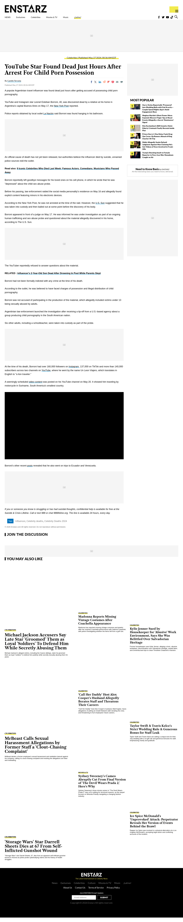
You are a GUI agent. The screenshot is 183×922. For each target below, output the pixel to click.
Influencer (20, 525)
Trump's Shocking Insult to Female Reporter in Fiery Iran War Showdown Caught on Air (157, 159)
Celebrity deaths (35, 525)
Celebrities (47, 18)
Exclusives (26, 18)
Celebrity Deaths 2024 (55, 525)
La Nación (48, 118)
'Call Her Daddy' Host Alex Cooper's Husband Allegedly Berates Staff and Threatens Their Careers (98, 704)
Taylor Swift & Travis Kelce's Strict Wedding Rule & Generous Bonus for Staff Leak (153, 734)
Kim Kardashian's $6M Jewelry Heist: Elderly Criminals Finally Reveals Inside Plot (158, 132)
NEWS (9, 18)
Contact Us (80, 892)
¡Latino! (104, 18)
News (55, 887)
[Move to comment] (122, 86)
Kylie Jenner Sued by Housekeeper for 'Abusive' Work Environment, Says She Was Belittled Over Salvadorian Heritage (153, 640)
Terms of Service (96, 892)
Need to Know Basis (147, 173)
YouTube (46, 375)
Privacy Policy (113, 892)
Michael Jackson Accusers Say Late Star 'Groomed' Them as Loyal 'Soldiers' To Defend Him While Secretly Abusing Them (37, 646)
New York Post (61, 110)
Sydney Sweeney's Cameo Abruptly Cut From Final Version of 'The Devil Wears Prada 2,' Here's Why (102, 786)
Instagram (74, 371)
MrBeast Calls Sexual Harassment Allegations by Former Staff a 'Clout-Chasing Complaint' (35, 749)
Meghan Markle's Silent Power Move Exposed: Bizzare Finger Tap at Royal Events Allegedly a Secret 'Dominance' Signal (158, 123)
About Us (67, 892)
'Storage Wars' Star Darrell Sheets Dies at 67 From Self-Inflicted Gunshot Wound (33, 850)
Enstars (26, 8)
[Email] (117, 86)
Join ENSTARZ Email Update (91, 897)
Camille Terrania (14, 85)
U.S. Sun (100, 207)
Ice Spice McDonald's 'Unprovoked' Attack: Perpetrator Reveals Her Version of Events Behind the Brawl (154, 826)
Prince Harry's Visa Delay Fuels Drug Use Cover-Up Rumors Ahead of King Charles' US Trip (157, 140)
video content (35, 386)
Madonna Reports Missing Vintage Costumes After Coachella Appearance (97, 624)
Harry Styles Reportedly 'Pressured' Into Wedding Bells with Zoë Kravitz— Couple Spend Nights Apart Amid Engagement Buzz (157, 112)
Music (88, 18)
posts (30, 470)
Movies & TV (70, 18)
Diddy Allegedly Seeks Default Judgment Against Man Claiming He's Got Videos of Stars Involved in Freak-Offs (157, 150)
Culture (91, 887)
